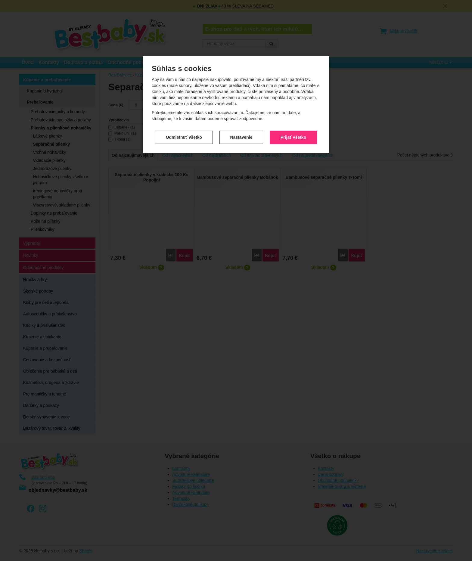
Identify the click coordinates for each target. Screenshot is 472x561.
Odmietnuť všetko (184, 137)
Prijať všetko (293, 137)
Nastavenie (241, 137)
